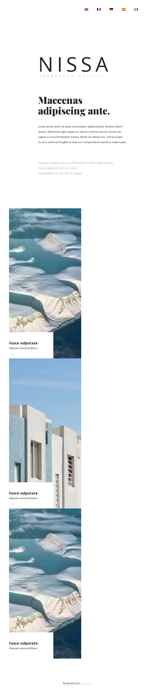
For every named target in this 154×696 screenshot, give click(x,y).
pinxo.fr (86, 683)
